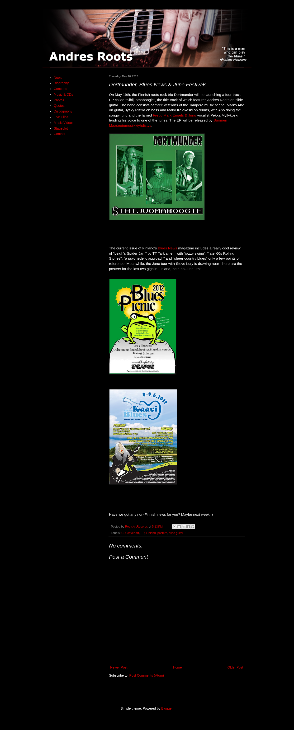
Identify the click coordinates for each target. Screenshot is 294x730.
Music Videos (64, 123)
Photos (59, 100)
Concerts (60, 89)
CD (123, 533)
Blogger (166, 708)
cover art (133, 533)
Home (177, 667)
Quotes (59, 106)
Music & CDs (63, 94)
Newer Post (118, 667)
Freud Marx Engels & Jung (174, 115)
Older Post (235, 667)
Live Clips (61, 117)
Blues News (167, 248)
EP (142, 533)
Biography (61, 83)
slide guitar (176, 533)
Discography (63, 111)
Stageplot (61, 128)
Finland (151, 533)
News (58, 78)
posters (162, 533)
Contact (59, 134)
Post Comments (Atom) (146, 675)
